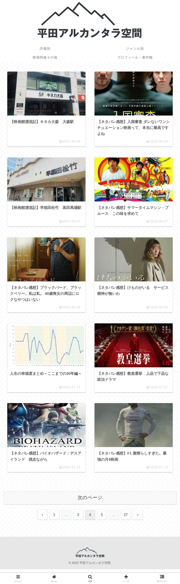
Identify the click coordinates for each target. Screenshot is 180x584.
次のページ (90, 501)
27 (126, 518)
